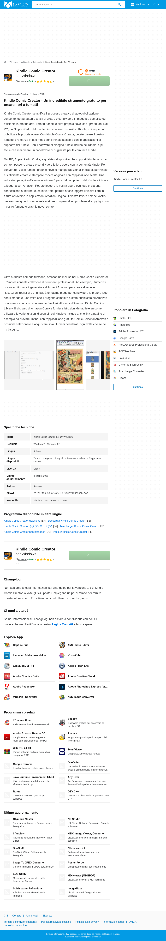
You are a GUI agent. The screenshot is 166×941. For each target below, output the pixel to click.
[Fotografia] (37, 62)
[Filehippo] (16, 4)
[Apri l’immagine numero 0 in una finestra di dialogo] (29, 365)
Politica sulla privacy (87, 921)
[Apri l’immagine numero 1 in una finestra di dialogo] (70, 365)
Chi (6, 915)
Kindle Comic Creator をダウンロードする (28, 526)
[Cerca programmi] (119, 4)
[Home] (5, 62)
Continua (138, 188)
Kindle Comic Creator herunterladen (24, 532)
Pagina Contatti (62, 624)
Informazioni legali (113, 921)
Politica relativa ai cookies (56, 921)
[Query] (78, 4)
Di (21, 81)
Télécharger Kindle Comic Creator (79, 526)
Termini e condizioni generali (20, 921)
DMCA (132, 921)
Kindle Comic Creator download (22, 520)
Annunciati (32, 915)
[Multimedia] (25, 62)
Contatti (16, 915)
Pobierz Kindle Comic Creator (70, 532)
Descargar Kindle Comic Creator (66, 520)
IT (157, 4)
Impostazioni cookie (15, 925)
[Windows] (14, 62)
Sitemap (47, 915)
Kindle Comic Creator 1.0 (127, 179)
